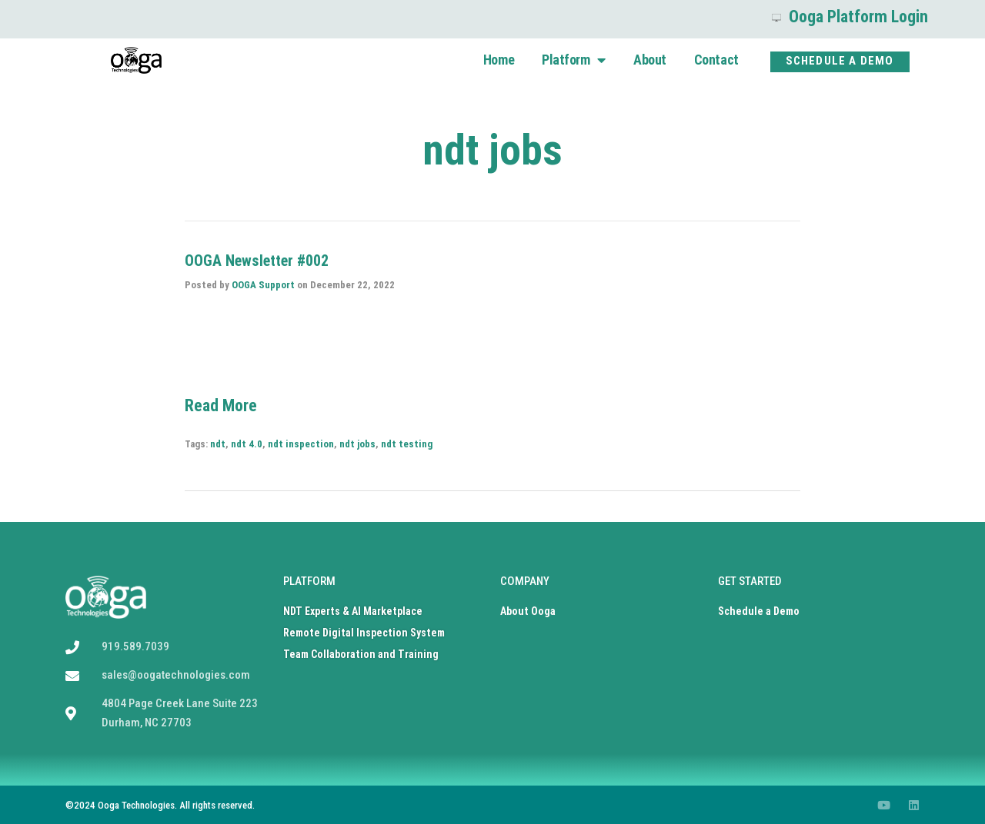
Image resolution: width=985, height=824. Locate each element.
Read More (221, 405)
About (649, 60)
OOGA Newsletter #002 (257, 260)
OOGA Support (263, 285)
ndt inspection (301, 444)
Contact (716, 60)
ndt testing (406, 444)
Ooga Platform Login (850, 16)
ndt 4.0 (246, 444)
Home (498, 60)
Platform (574, 60)
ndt (217, 444)
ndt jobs (357, 444)
